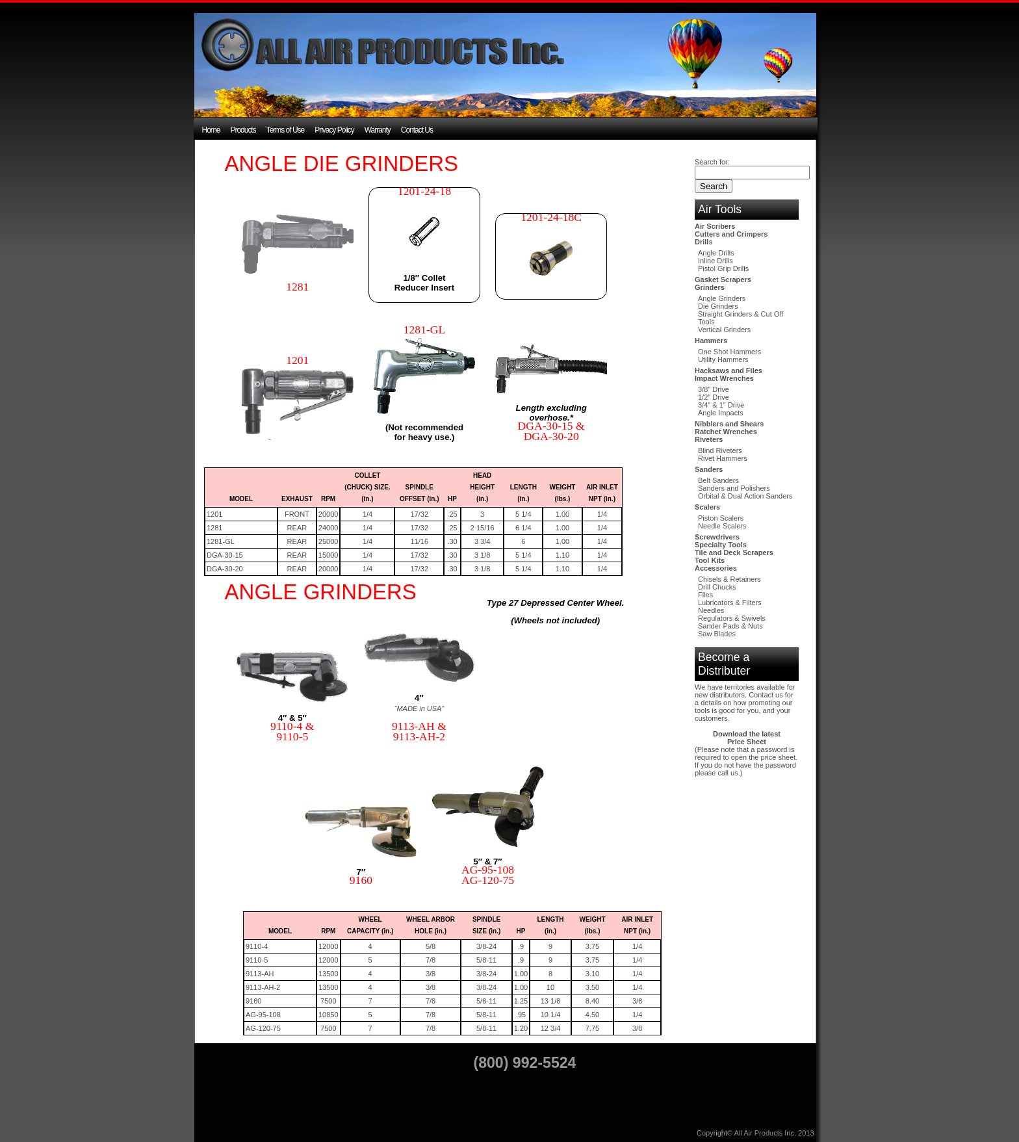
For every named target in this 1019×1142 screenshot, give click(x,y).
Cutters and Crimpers (731, 234)
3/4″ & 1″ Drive (721, 405)
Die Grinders (718, 306)
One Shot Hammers (729, 352)
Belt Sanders (718, 480)
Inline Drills (715, 261)
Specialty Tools (721, 545)
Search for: (712, 162)
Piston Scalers (720, 518)
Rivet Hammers (722, 458)
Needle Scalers (722, 526)
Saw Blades (717, 634)
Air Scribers (715, 226)
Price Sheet (746, 742)
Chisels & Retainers (729, 579)
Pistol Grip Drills (723, 268)
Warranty (378, 130)
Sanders (709, 469)
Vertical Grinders (724, 329)
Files (705, 595)
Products (242, 130)
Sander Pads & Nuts (730, 626)
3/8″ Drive (713, 389)
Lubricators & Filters (730, 602)
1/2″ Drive (713, 397)
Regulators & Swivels (732, 618)
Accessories (716, 568)
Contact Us (417, 130)
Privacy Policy (334, 130)
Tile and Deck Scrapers (734, 552)
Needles (711, 610)
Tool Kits (710, 560)
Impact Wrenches (724, 378)
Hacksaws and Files (728, 370)
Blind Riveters (720, 450)
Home (211, 130)
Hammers (711, 340)
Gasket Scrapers (723, 279)
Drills (704, 242)
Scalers (707, 507)
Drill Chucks (717, 587)
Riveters (709, 439)
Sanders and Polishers (734, 488)
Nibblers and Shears (729, 424)
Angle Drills (716, 253)
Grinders (710, 287)
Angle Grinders (721, 298)
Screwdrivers (717, 537)
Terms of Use (285, 130)
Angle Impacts (720, 413)
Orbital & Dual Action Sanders (745, 496)
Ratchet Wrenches (726, 431)
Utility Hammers (723, 359)
